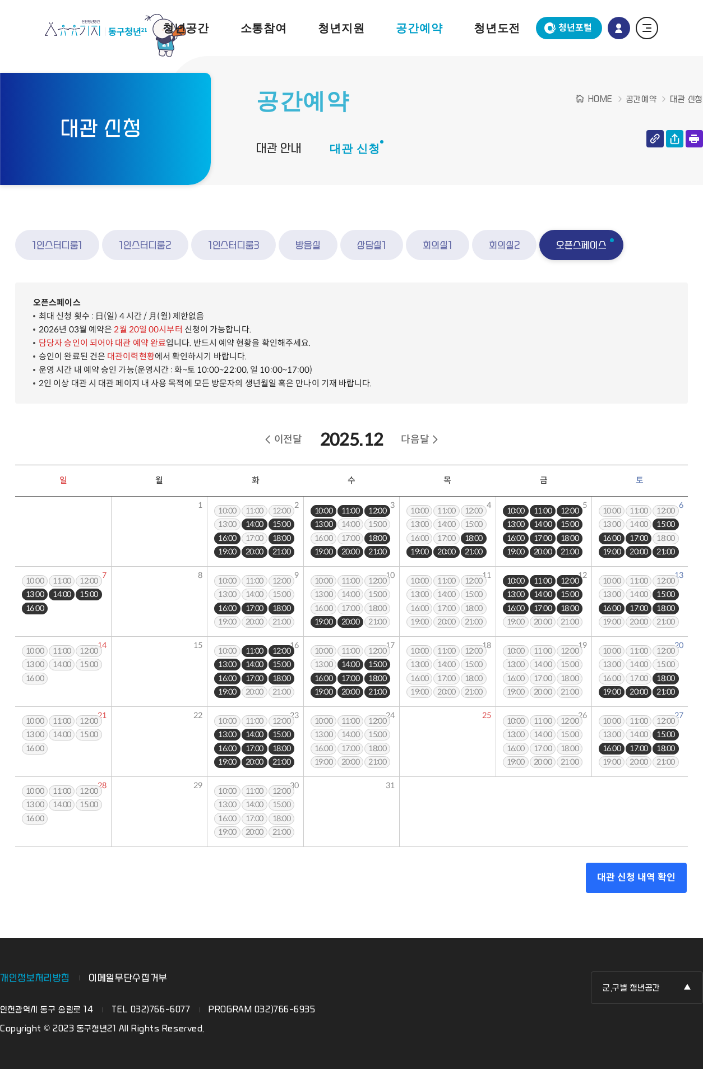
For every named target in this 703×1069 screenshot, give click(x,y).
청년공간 (186, 28)
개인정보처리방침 (35, 978)
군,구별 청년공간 (631, 988)
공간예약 (419, 28)
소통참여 (263, 28)
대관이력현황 (131, 356)
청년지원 (341, 28)
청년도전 (497, 28)
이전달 (288, 439)
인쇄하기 (694, 138)
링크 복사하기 (655, 138)
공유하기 (674, 138)
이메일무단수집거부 (128, 978)
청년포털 (575, 28)
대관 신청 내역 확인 (636, 877)
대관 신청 (355, 148)
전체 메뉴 (647, 28)
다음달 (415, 439)
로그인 (619, 28)
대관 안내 (279, 148)
